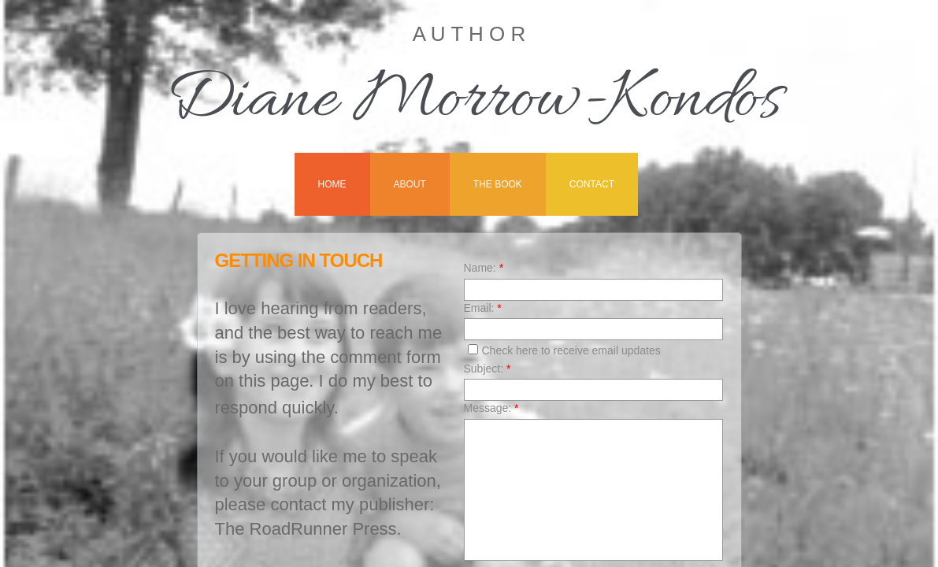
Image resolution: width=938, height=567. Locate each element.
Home (332, 184)
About (410, 184)
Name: (484, 267)
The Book (497, 184)
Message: (491, 408)
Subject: (487, 368)
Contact (591, 184)
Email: (483, 308)
